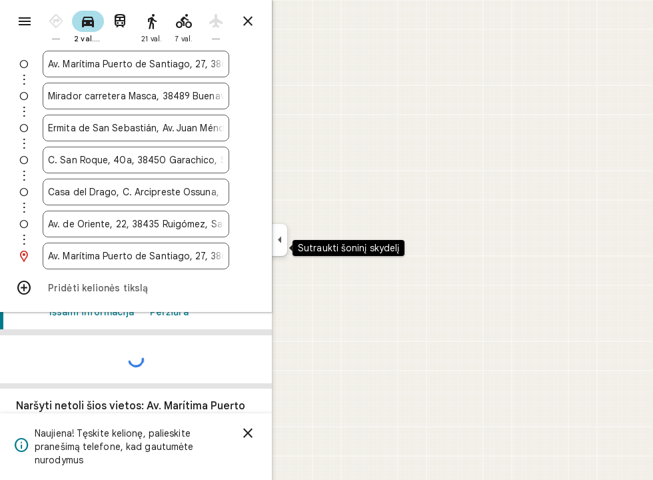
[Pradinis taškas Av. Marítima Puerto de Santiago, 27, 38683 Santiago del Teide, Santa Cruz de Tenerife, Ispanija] (184, 64)
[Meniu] (24, 23)
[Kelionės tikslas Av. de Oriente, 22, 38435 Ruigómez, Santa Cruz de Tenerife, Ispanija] (184, 224)
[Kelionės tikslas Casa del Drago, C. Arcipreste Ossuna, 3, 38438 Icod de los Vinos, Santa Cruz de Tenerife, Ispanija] (184, 192)
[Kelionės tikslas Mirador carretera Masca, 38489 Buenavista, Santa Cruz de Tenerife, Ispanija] (184, 96)
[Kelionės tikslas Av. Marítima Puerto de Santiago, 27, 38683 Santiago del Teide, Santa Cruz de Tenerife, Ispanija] (184, 256)
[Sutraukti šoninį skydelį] (327, 240)
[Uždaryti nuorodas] (296, 21)
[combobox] (184, 64)
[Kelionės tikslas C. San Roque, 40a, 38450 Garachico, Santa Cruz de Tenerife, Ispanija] (184, 160)
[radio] (104, 25)
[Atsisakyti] (296, 433)
